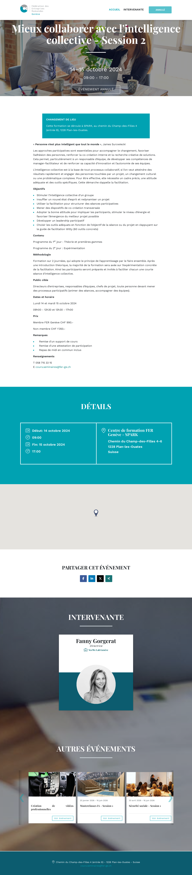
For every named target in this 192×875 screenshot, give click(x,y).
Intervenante (134, 9)
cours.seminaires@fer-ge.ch (96, 865)
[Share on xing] (108, 578)
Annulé (160, 10)
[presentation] (22, 799)
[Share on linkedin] (91, 578)
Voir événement (62, 818)
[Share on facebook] (83, 578)
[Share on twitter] (100, 578)
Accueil (115, 9)
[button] (96, 513)
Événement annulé (96, 89)
